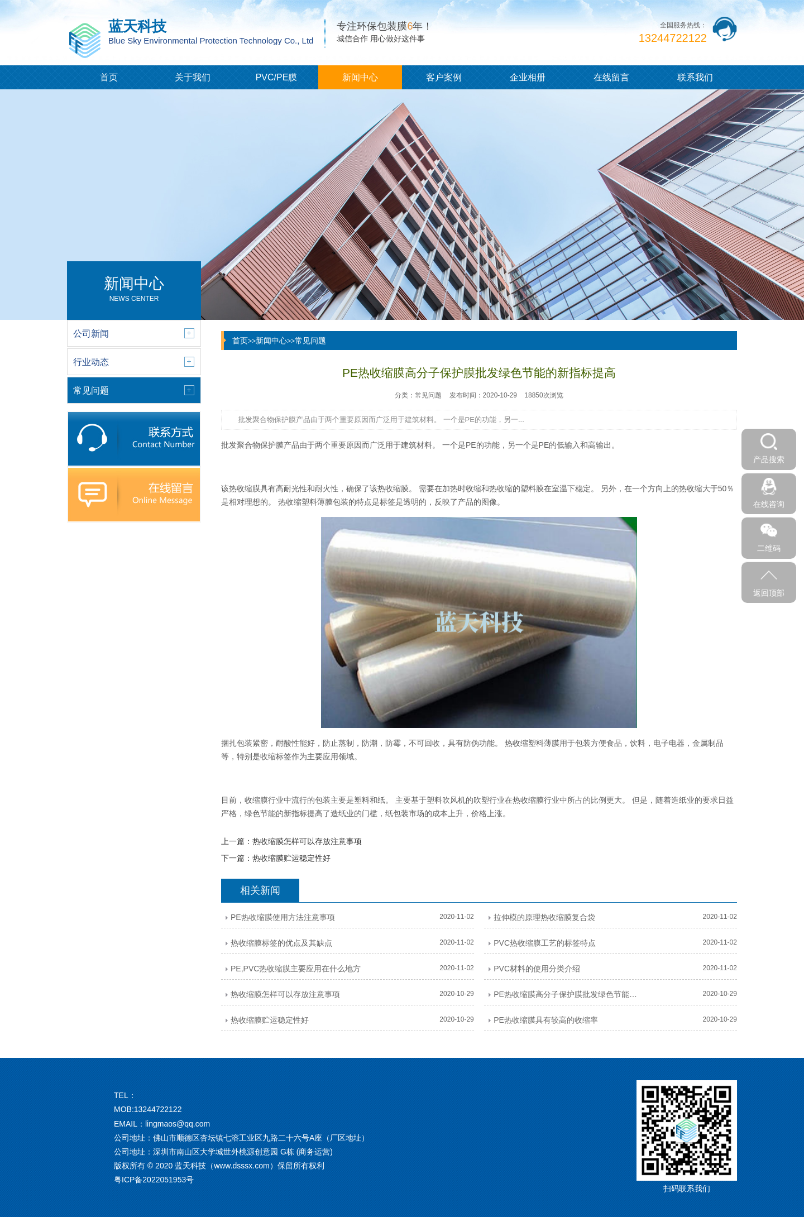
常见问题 (310, 340)
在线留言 (611, 77)
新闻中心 (360, 77)
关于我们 (192, 77)
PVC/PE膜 (277, 77)
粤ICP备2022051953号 (154, 1179)
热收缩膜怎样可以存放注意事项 (307, 841)
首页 (109, 77)
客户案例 (444, 77)
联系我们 (695, 77)
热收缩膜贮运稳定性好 (291, 858)
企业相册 (527, 77)
